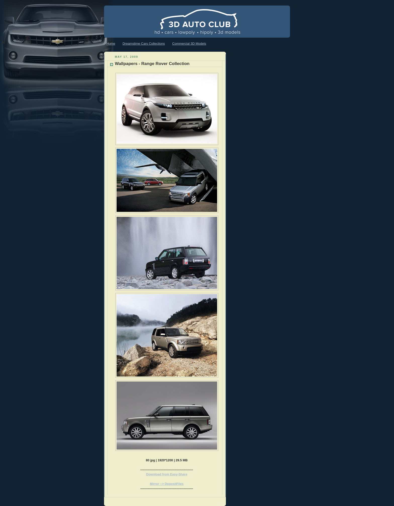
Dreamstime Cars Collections (144, 43)
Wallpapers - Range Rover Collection (152, 63)
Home (111, 43)
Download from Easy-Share (166, 474)
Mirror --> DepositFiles (166, 484)
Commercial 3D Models (189, 43)
